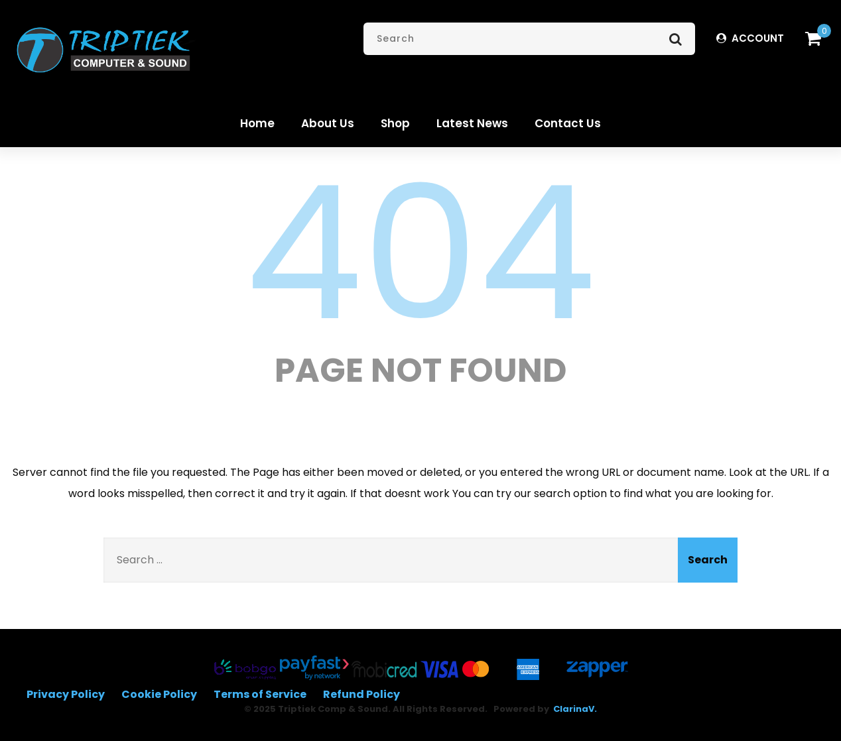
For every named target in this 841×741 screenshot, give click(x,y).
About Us (327, 123)
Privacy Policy (66, 694)
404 (420, 253)
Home (257, 123)
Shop (395, 123)
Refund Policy (361, 694)
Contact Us (568, 123)
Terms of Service (260, 694)
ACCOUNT (750, 38)
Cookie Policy (159, 694)
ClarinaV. (575, 709)
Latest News (472, 123)
